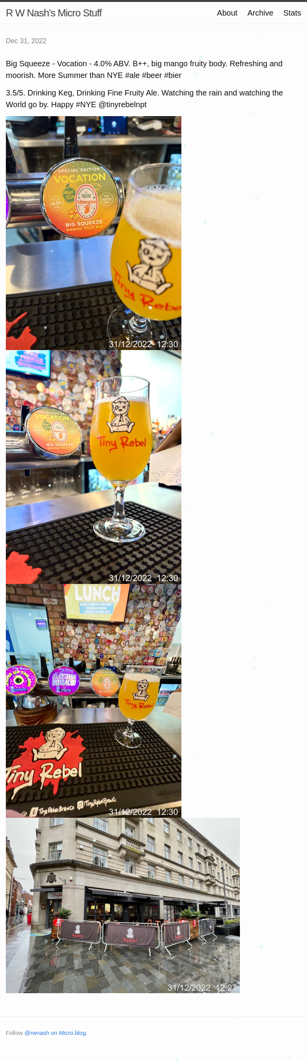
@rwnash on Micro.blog (55, 1032)
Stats (292, 13)
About (227, 13)
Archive (260, 13)
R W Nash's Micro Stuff (53, 13)
